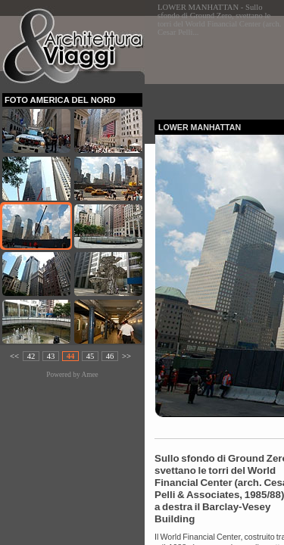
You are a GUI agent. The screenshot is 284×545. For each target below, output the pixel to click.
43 (51, 356)
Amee (89, 374)
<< (14, 356)
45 (90, 356)
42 (31, 356)
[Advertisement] (219, 63)
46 (110, 356)
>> (126, 356)
